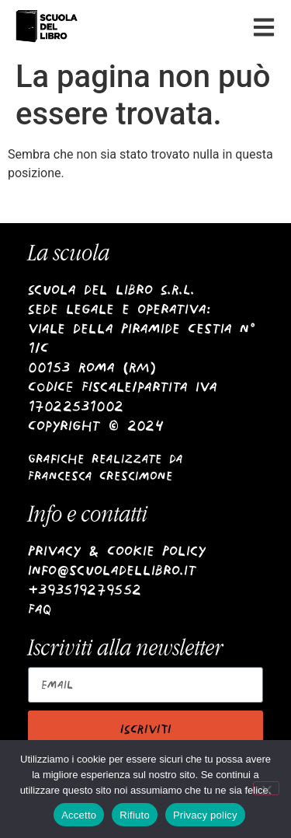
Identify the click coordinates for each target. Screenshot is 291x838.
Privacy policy (205, 815)
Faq (40, 609)
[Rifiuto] (266, 788)
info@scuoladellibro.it (112, 570)
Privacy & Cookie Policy (117, 551)
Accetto (78, 815)
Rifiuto (135, 815)
